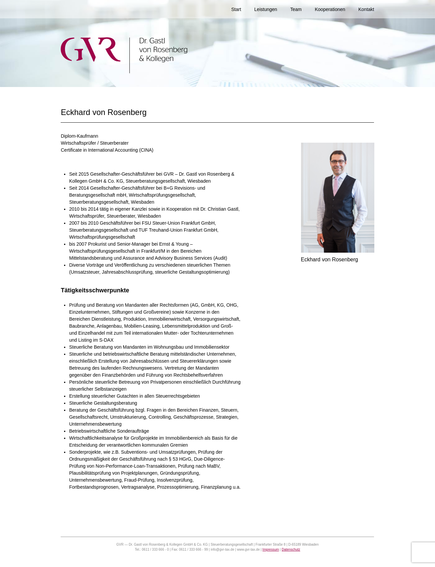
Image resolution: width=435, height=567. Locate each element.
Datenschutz (291, 549)
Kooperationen (330, 9)
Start (236, 9)
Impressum (270, 549)
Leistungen (265, 9)
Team (296, 9)
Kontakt (366, 9)
